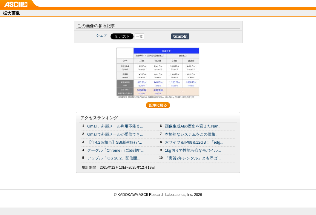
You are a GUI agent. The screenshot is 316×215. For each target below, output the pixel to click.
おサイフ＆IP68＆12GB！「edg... (194, 142)
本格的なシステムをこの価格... (192, 134)
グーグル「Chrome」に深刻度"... (115, 150)
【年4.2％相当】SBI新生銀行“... (114, 142)
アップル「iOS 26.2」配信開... (113, 158)
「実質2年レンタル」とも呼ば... (193, 158)
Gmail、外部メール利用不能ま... (115, 126)
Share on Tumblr (180, 36)
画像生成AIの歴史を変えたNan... (193, 126)
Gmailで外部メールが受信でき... (115, 134)
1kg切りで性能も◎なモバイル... (193, 150)
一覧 (139, 36)
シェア (102, 35)
